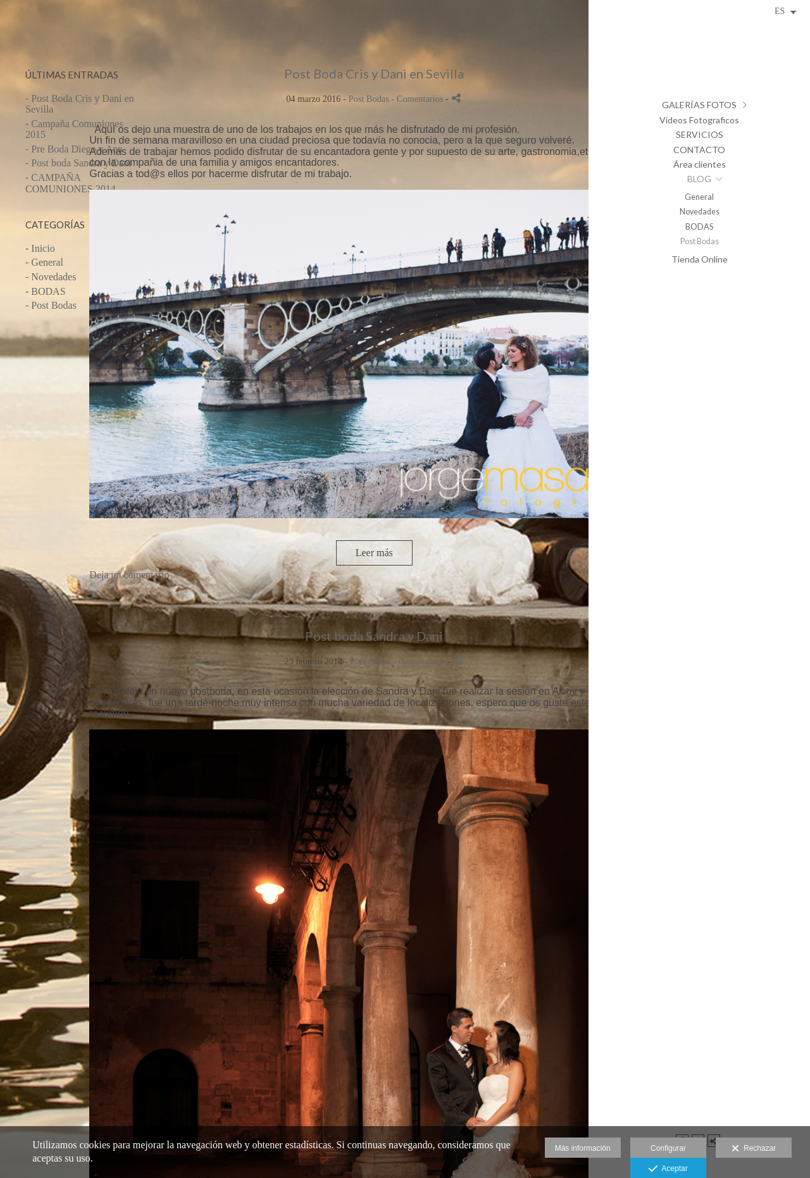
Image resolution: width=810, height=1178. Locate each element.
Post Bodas (699, 241)
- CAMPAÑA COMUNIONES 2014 (70, 183)
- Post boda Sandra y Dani (78, 163)
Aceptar (668, 1169)
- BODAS (45, 291)
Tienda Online (699, 259)
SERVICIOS (699, 134)
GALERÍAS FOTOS (699, 104)
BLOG (699, 178)
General (699, 197)
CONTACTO (699, 149)
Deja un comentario (129, 574)
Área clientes (699, 164)
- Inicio (40, 248)
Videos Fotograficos (699, 120)
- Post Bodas (51, 305)
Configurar (668, 1148)
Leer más (374, 552)
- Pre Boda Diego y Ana (73, 149)
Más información (583, 1148)
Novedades (700, 211)
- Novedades (50, 276)
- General (44, 262)
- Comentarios (418, 99)
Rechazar (754, 1149)
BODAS (699, 227)
